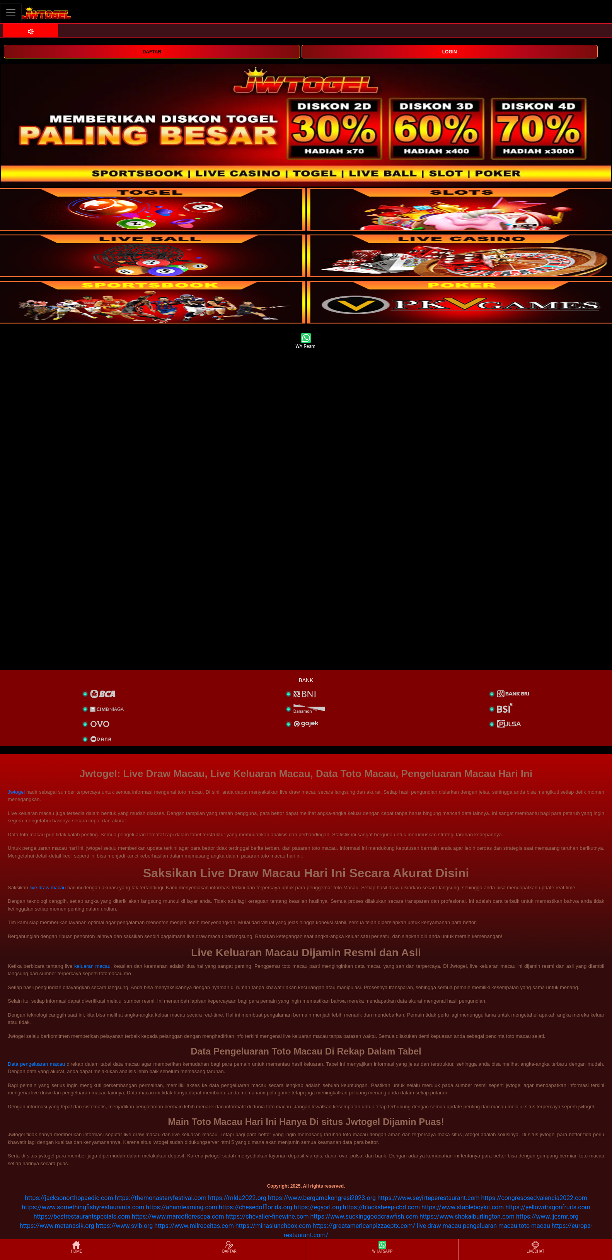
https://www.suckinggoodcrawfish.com (364, 1216)
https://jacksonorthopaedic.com (69, 1198)
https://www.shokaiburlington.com (467, 1216)
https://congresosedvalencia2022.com (534, 1198)
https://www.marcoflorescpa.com (178, 1216)
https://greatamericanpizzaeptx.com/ (364, 1225)
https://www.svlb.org (124, 1225)
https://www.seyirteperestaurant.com (428, 1198)
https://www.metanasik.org (57, 1225)
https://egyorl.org (317, 1207)
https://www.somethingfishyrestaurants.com (83, 1207)
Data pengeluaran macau (36, 1064)
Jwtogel (16, 792)
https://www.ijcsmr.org (547, 1216)
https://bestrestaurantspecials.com (82, 1216)
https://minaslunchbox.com (273, 1225)
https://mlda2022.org (237, 1198)
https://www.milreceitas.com (194, 1225)
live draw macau (47, 887)
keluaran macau (92, 966)
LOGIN (449, 52)
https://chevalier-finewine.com (267, 1216)
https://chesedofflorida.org (255, 1207)
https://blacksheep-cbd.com (381, 1207)
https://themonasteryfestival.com (161, 1198)
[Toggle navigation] (11, 12)
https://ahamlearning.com (181, 1207)
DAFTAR (152, 52)
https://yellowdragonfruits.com (547, 1207)
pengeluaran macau (490, 1225)
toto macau (534, 1225)
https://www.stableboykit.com (462, 1207)
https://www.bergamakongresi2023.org (322, 1198)
